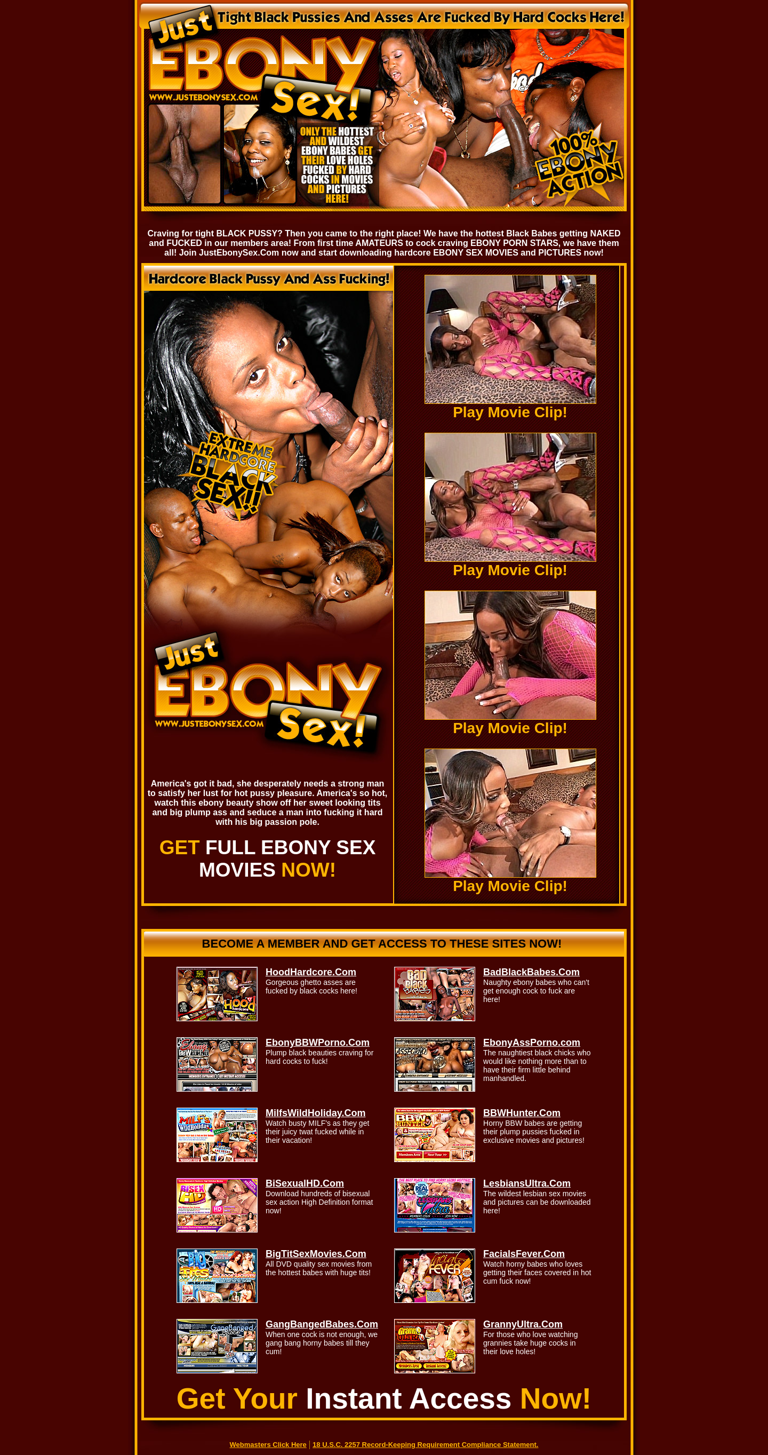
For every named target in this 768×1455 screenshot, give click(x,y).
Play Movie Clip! (510, 405)
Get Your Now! (384, 1398)
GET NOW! (267, 859)
